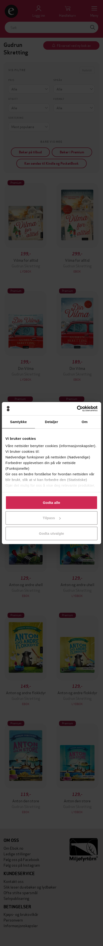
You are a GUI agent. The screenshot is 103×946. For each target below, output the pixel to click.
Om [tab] (84, 422)
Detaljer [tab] (51, 422)
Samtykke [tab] (18, 422)
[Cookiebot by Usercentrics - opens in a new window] (77, 409)
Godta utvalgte (51, 533)
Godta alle (51, 502)
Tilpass (52, 518)
